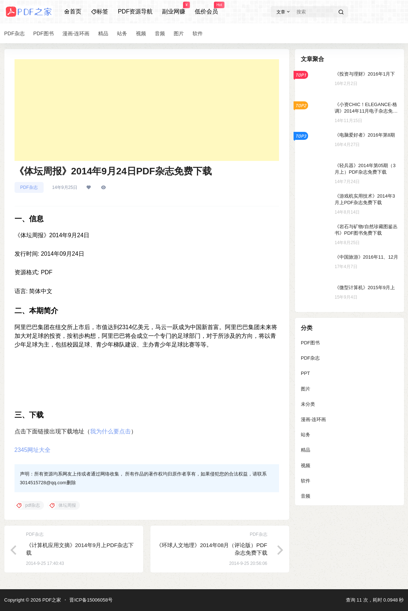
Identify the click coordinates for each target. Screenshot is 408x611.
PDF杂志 (29, 187)
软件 (305, 480)
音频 (305, 496)
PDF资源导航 (135, 11)
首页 (72, 11)
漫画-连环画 (313, 419)
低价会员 (206, 8)
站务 (305, 434)
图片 (305, 389)
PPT (305, 373)
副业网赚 (173, 8)
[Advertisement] (147, 110)
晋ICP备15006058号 (91, 600)
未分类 (308, 404)
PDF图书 (310, 342)
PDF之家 (51, 600)
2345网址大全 (33, 450)
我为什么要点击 (110, 431)
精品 (305, 450)
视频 (305, 465)
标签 (99, 11)
